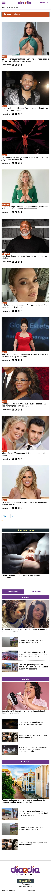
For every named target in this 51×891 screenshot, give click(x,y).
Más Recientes (37, 591)
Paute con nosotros (26, 887)
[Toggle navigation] (4, 2)
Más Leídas (13, 591)
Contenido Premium (25, 530)
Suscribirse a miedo (2, 520)
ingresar (44, 3)
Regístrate (26, 884)
